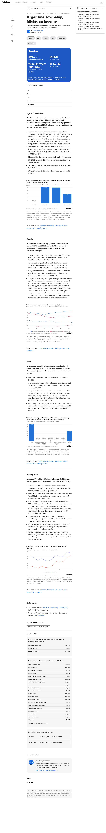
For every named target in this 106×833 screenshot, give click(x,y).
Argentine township (48, 13)
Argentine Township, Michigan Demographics (38, 626)
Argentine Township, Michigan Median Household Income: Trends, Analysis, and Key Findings (90, 28)
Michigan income (32, 648)
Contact (48, 2)
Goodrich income (32, 667)
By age (53, 736)
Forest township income (34, 699)
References (31, 43)
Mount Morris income (33, 717)
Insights (29, 13)
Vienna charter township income (36, 705)
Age (38, 38)
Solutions (33, 2)
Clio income (31, 719)
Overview (30, 38)
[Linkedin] (32, 782)
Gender (45, 38)
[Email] (35, 782)
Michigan (38, 13)
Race (53, 38)
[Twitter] (30, 782)
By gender (59, 736)
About (41, 2)
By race (47, 736)
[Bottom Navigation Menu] (69, 640)
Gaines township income (34, 679)
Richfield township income (35, 690)
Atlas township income (34, 664)
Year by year (61, 38)
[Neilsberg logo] (6, 2)
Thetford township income (35, 708)
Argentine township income (35, 670)
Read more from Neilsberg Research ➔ (47, 770)
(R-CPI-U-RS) (39, 615)
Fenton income (32, 685)
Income (31, 736)
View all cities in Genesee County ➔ (38, 723)
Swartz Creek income (33, 711)
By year (42, 736)
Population (32, 742)
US (33, 13)
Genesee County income (34, 645)
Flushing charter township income (36, 676)
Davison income (32, 714)
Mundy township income (34, 688)
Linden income (32, 673)
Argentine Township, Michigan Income (88, 11)
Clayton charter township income (36, 682)
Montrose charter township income (37, 702)
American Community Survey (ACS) (55, 608)
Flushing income (32, 693)
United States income (33, 651)
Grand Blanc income (33, 696)
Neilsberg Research (38, 30)
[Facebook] (28, 782)
